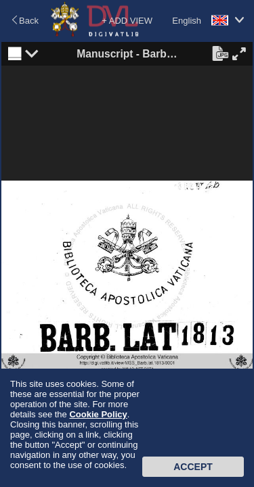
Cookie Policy (98, 414)
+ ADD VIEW (127, 21)
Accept (193, 466)
